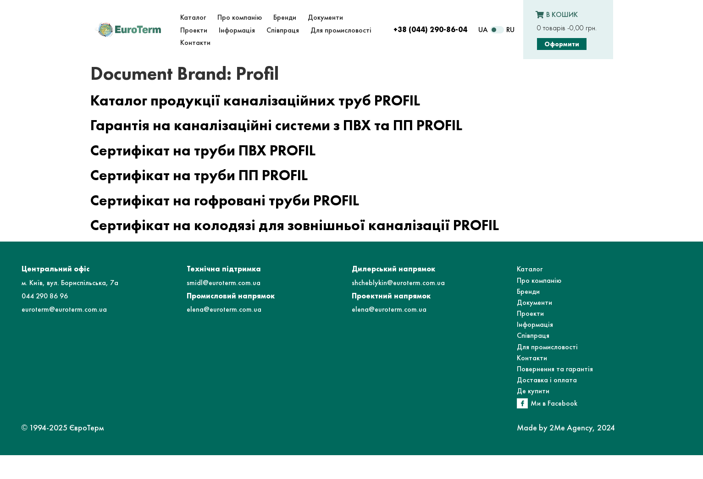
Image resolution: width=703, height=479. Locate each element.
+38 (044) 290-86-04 (430, 29)
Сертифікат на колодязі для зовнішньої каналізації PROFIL (294, 225)
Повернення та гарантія (555, 369)
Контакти (532, 358)
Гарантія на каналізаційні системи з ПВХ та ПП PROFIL (276, 125)
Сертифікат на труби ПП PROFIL (199, 175)
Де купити (533, 391)
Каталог (529, 269)
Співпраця (533, 335)
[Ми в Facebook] (522, 403)
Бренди (528, 291)
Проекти (530, 313)
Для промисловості (547, 347)
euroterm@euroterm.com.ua (64, 309)
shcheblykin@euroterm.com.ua (398, 282)
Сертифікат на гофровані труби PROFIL (224, 200)
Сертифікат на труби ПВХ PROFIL (203, 150)
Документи (534, 302)
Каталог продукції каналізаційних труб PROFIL (255, 100)
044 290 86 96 (45, 296)
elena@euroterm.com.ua (224, 309)
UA (483, 29)
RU (510, 29)
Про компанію (539, 280)
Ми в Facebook (554, 403)
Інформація (535, 324)
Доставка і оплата (547, 380)
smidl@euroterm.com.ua (223, 282)
